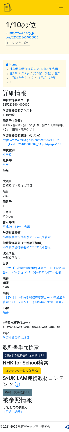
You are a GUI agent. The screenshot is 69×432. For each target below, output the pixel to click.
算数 (6, 165)
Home (11, 64)
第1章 (13, 73)
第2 (57, 73)
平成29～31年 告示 (16, 227)
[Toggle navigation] (61, 7)
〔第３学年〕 (19, 77)
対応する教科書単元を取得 (24, 355)
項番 (6, 312)
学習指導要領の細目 (16, 337)
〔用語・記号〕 (48, 77)
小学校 (7, 154)
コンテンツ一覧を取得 (21, 371)
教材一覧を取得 (17, 392)
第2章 (25, 73)
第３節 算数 (42, 73)
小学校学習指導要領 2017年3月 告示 (34, 69)
